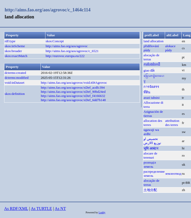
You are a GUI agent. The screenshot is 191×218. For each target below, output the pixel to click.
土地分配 (150, 190)
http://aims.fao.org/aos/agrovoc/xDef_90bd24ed (73, 92)
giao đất (149, 70)
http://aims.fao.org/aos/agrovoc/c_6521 (72, 51)
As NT (60, 208)
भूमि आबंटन (151, 148)
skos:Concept (55, 41)
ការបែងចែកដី (152, 64)
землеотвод (173, 173)
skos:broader (13, 51)
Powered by (92, 212)
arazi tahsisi (152, 98)
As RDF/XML (16, 208)
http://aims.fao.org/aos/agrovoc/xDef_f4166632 (73, 96)
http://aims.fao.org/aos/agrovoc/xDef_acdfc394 (73, 87)
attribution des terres (172, 123)
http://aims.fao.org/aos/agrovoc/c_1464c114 (48, 9)
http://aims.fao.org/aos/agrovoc (67, 46)
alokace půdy (170, 48)
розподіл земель (150, 164)
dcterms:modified (17, 78)
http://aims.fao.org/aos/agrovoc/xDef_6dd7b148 (73, 100)
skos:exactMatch (16, 56)
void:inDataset (14, 83)
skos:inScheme (15, 46)
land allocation (153, 41)
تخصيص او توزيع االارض (152, 141)
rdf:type (10, 41)
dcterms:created (15, 73)
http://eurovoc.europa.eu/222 (65, 56)
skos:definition (15, 94)
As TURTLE (41, 208)
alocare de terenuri (150, 155)
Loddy (102, 212)
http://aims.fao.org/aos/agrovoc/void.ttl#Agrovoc (74, 83)
